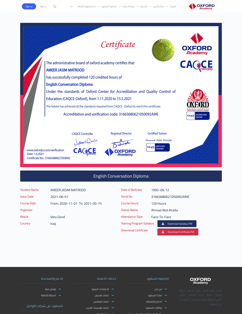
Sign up (29, 6)
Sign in (43, 6)
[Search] (54, 6)
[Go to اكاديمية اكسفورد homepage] (201, 6)
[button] (176, 223)
